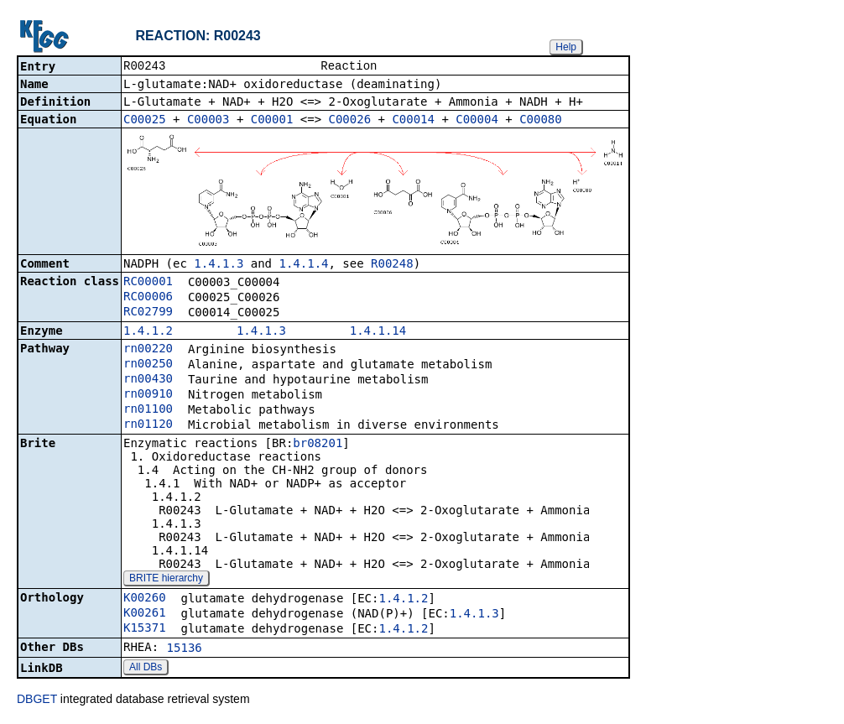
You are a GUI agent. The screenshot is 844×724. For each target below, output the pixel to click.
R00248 (392, 265)
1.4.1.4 (303, 265)
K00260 (144, 599)
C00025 (144, 121)
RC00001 (148, 282)
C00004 (477, 121)
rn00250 (148, 365)
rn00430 (148, 380)
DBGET (37, 700)
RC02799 (148, 313)
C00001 (272, 121)
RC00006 (148, 298)
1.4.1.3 (218, 265)
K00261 (144, 614)
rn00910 (148, 395)
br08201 (317, 444)
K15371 (144, 629)
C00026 (350, 121)
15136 (184, 649)
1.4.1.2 (148, 332)
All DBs (145, 669)
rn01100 (148, 410)
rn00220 (148, 350)
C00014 (413, 121)
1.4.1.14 (378, 332)
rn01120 (148, 425)
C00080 (540, 121)
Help (565, 47)
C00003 (208, 121)
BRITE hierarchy (166, 580)
